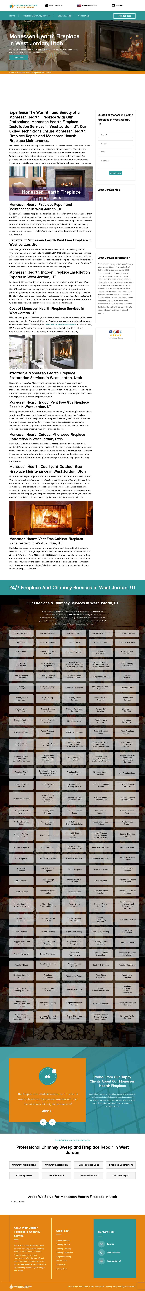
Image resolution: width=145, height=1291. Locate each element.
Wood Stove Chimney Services (21, 989)
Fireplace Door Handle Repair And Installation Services (100, 759)
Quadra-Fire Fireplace (127, 869)
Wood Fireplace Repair (47, 732)
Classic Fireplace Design (127, 812)
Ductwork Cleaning (101, 965)
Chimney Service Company (101, 943)
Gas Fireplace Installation (21, 744)
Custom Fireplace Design (47, 823)
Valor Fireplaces (47, 847)
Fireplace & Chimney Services (36, 16)
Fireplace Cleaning (127, 633)
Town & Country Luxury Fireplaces (74, 847)
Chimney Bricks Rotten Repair (100, 798)
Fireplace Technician (127, 965)
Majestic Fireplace (100, 858)
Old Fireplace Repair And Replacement (100, 688)
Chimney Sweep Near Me (74, 965)
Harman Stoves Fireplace (47, 869)
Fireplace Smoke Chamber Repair (74, 677)
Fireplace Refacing (101, 677)
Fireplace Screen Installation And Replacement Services (127, 905)
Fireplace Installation (100, 652)
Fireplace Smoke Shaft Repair (48, 677)
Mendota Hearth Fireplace (74, 881)
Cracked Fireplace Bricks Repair (74, 1017)
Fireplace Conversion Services (100, 989)
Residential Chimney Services (100, 785)
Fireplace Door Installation (74, 759)
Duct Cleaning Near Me (48, 965)
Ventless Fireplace (74, 989)
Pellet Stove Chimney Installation (74, 823)
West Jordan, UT (114, 1261)
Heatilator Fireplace (48, 858)
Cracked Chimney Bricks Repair (127, 798)
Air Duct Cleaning (48, 932)
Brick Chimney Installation (127, 664)
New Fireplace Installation (127, 652)
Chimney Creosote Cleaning (48, 652)
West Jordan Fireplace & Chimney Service (101, 1286)
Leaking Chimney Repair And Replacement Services (48, 798)
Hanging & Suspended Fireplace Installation (127, 989)
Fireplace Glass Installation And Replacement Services (47, 758)
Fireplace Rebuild (21, 732)
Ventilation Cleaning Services (48, 1004)
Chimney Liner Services (21, 710)
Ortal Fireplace (101, 881)
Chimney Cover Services (100, 699)
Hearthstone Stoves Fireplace (127, 892)
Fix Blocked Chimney (21, 799)
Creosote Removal (48, 642)
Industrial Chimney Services (127, 785)
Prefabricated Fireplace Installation (127, 744)
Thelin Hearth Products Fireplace (48, 905)
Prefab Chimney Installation (74, 919)
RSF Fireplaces (21, 858)
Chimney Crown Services (21, 699)
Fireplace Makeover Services (74, 1004)
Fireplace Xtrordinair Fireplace (127, 881)
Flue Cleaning (21, 642)
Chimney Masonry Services (47, 721)
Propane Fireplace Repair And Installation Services (21, 759)
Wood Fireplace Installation (127, 732)
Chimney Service (74, 633)
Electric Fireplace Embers (101, 823)
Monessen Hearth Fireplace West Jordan (33, 72)
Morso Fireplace (74, 892)
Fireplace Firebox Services (74, 773)
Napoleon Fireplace (74, 858)
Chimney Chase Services (74, 699)
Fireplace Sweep (74, 721)
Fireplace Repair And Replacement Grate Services (48, 773)
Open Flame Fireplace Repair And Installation (21, 1003)
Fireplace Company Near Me (21, 976)
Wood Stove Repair (74, 976)
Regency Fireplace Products (127, 835)
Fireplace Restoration (21, 664)
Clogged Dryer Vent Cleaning (21, 943)
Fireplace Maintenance (47, 976)
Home (12, 16)
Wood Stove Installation (101, 976)
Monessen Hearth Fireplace (47, 892)
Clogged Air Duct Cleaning (48, 943)
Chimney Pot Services (100, 710)
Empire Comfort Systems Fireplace (21, 905)
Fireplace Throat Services (21, 785)
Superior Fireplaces (21, 847)
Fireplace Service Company (74, 943)
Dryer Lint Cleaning (74, 932)
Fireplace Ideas (21, 965)
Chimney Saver (127, 688)
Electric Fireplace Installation (48, 744)
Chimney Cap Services (47, 699)
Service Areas (64, 16)
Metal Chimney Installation (21, 677)
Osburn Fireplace (74, 869)
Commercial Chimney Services (74, 785)
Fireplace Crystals (47, 835)
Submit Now (115, 173)
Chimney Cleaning (47, 633)
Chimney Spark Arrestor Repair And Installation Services (74, 664)
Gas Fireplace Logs (127, 773)
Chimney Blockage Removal (47, 688)
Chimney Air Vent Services (21, 835)
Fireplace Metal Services (21, 773)
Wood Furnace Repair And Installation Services (74, 744)
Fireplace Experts (127, 943)
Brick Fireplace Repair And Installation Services (21, 1017)
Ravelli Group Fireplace (74, 905)
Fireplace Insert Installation (21, 919)
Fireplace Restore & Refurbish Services (47, 1017)
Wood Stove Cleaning (127, 976)
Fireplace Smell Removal (21, 812)
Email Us (117, 5)
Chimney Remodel (100, 1004)
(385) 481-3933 (124, 16)
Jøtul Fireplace (21, 881)
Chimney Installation (127, 642)
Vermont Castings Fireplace (127, 858)
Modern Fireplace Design (21, 823)
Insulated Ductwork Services (127, 1004)
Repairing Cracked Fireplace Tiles (74, 798)
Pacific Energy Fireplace (48, 881)
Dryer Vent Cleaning (127, 919)
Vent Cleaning (21, 932)
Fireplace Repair (74, 652)
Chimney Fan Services (127, 710)
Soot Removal (74, 642)
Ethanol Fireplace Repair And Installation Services (100, 744)
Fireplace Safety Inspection (101, 954)
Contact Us (83, 16)
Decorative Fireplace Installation (127, 954)
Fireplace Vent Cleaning (101, 721)
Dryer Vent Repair (47, 954)
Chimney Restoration (21, 688)
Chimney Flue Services (127, 699)
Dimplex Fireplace (100, 869)
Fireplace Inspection (74, 688)
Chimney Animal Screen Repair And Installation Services (100, 664)
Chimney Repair (100, 642)
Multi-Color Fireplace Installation (74, 835)
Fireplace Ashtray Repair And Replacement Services (127, 758)
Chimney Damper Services (48, 710)
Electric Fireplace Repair (101, 732)
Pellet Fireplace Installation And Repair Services (100, 835)
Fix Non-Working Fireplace (48, 664)
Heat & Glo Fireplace (21, 869)
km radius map (115, 219)
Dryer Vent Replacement (74, 954)
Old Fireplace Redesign (100, 812)
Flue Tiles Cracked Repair (74, 812)
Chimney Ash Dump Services (74, 710)
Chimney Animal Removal (100, 905)
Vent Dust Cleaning (101, 932)
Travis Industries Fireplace (101, 892)
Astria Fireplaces (127, 847)
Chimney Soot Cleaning (21, 652)
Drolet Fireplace (21, 892)
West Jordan (19, 1201)
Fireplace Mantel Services (127, 1017)
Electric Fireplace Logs (48, 785)
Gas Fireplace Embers (127, 823)
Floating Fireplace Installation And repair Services (100, 1017)
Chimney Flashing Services (21, 721)
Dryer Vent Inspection (127, 931)
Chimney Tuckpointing (127, 677)
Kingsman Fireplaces (100, 847)
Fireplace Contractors (127, 721)
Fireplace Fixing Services (47, 989)
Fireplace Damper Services (100, 773)
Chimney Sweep (21, 633)
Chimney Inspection (100, 633)
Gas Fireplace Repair (74, 732)
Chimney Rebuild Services (48, 919)
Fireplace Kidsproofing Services (100, 919)
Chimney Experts (21, 954)
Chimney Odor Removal (48, 812)
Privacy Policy (61, 1269)
